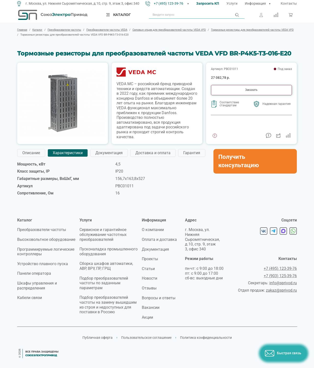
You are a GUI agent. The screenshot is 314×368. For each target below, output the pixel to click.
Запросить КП (207, 3)
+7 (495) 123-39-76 (168, 3)
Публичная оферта (97, 338)
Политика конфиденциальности (206, 338)
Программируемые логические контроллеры (45, 252)
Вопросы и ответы (158, 298)
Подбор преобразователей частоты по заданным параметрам (103, 283)
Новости (149, 278)
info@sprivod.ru (283, 283)
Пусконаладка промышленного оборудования (108, 251)
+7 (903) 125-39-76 (280, 275)
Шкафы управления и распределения (37, 285)
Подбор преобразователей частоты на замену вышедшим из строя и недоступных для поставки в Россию (108, 304)
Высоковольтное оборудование (46, 239)
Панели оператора (34, 273)
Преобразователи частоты (41, 229)
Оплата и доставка (159, 239)
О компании (153, 229)
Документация (155, 249)
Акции (147, 317)
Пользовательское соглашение (146, 338)
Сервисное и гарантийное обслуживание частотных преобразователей (103, 234)
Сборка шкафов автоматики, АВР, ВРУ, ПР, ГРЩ (106, 266)
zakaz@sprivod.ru (281, 290)
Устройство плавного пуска (42, 263)
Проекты (150, 259)
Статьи (148, 268)
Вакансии (150, 307)
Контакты (289, 3)
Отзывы (149, 288)
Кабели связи (29, 297)
